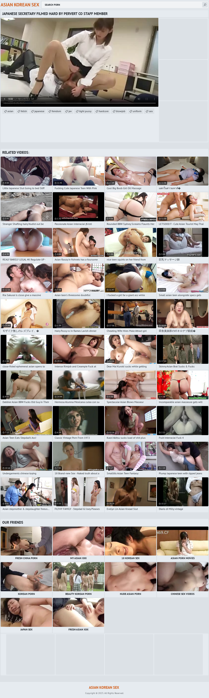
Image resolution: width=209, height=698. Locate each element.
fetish (24, 111)
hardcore (104, 111)
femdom (56, 111)
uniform (137, 111)
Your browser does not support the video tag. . (79, 62)
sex (151, 111)
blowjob (120, 111)
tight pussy (85, 111)
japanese (39, 111)
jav (70, 111)
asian (10, 111)
